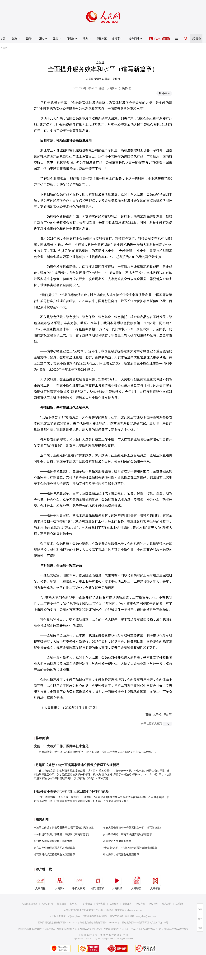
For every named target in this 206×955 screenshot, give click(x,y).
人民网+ (59, 882)
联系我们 (179, 904)
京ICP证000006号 (148, 929)
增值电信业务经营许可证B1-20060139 (98, 922)
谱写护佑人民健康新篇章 (117, 841)
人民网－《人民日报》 (120, 88)
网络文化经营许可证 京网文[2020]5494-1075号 (79, 929)
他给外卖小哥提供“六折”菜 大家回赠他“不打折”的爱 (71, 791)
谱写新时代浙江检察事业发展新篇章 (54, 854)
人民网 (3, 48)
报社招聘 (61, 904)
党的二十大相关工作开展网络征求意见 (61, 746)
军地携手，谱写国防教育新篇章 (121, 854)
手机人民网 (78, 882)
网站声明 (140, 904)
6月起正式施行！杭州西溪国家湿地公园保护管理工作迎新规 (76, 765)
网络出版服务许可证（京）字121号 (121, 929)
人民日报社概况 (29, 904)
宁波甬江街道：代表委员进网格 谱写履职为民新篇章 (64, 827)
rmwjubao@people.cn (146, 916)
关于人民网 (47, 904)
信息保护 (166, 904)
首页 (2, 38)
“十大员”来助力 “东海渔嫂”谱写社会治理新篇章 (130, 847)
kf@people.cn (74, 916)
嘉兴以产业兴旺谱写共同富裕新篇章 (54, 847)
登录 (198, 38)
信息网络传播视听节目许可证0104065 (36, 929)
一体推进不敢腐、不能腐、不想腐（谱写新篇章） (62, 834)
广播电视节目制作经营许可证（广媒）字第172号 (144, 922)
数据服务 (127, 904)
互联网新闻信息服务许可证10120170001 (57, 922)
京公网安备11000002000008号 (173, 929)
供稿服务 (114, 904)
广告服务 (87, 904)
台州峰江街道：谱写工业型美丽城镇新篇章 (127, 834)
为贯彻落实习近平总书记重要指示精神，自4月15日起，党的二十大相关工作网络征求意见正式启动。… (97, 751)
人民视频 (117, 882)
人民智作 (155, 882)
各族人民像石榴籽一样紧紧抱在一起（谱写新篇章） (132, 827)
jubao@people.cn (134, 910)
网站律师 (153, 904)
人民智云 (136, 882)
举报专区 (101, 38)
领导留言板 (97, 882)
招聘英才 (74, 904)
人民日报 (40, 882)
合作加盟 (100, 904)
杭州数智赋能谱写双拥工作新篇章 (53, 841)
